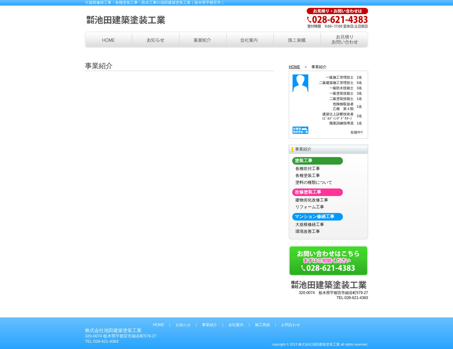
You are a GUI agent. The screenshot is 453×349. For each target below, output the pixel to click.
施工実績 (262, 325)
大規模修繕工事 (309, 224)
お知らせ (183, 325)
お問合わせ (290, 325)
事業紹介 (209, 325)
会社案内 (235, 325)
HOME (294, 67)
